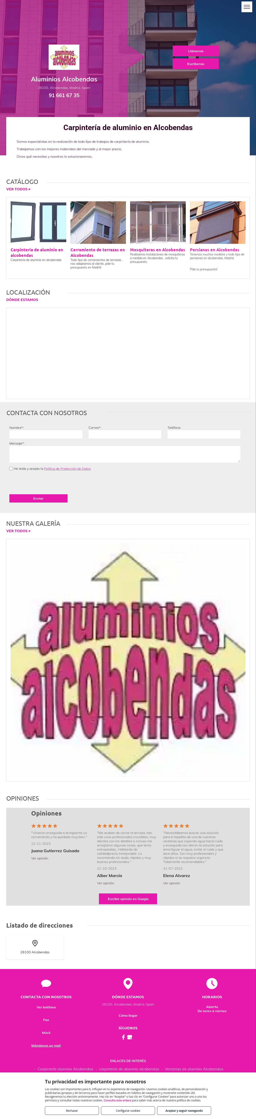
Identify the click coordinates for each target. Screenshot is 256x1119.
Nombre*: (16, 427)
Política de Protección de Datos (67, 468)
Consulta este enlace (117, 1100)
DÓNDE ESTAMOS (22, 299)
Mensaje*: (17, 443)
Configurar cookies (128, 1111)
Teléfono (174, 427)
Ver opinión (39, 858)
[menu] (246, 6)
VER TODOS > (18, 188)
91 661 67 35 (64, 95)
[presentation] (41, 482)
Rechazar (72, 1111)
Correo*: (95, 427)
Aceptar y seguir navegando (184, 1111)
